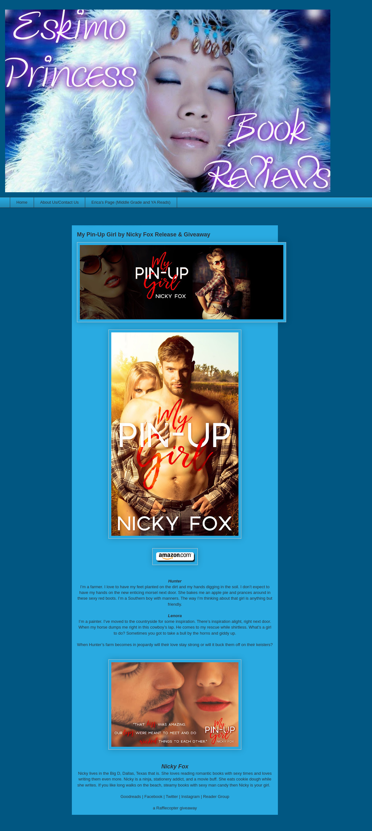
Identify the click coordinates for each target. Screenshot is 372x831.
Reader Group (216, 796)
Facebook (153, 796)
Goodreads (131, 796)
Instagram (190, 796)
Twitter (172, 796)
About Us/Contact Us (59, 202)
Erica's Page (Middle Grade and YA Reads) (131, 202)
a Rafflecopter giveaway (175, 808)
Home (22, 202)
